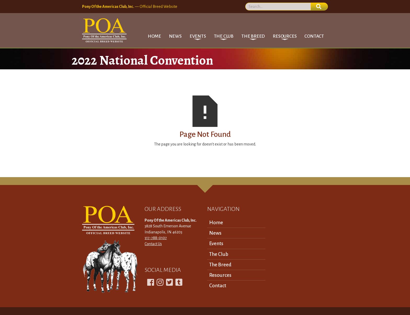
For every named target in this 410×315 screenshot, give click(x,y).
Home (154, 36)
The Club (218, 254)
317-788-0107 (156, 238)
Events (216, 243)
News (175, 36)
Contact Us (153, 244)
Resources (220, 275)
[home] (104, 30)
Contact (314, 36)
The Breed (220, 264)
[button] (198, 36)
